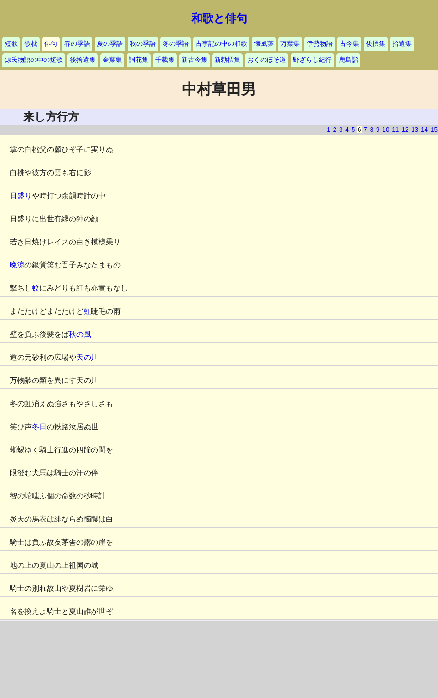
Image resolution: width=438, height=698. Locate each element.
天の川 (87, 357)
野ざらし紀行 (312, 59)
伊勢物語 (320, 43)
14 (424, 129)
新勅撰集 (227, 59)
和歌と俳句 (219, 18)
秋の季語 (143, 43)
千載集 (165, 59)
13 (414, 129)
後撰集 (375, 43)
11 (395, 129)
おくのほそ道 (266, 59)
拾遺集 (402, 43)
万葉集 (290, 43)
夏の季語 (110, 43)
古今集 (349, 43)
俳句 (50, 43)
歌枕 (30, 43)
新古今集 (194, 59)
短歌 (11, 43)
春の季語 (77, 43)
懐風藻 (264, 43)
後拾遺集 (83, 59)
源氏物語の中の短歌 (34, 59)
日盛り (21, 196)
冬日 (39, 427)
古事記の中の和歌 (221, 43)
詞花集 (138, 59)
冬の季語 (176, 43)
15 (434, 129)
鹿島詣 (348, 59)
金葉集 (112, 59)
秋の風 (80, 334)
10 (385, 129)
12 (405, 129)
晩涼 (17, 265)
